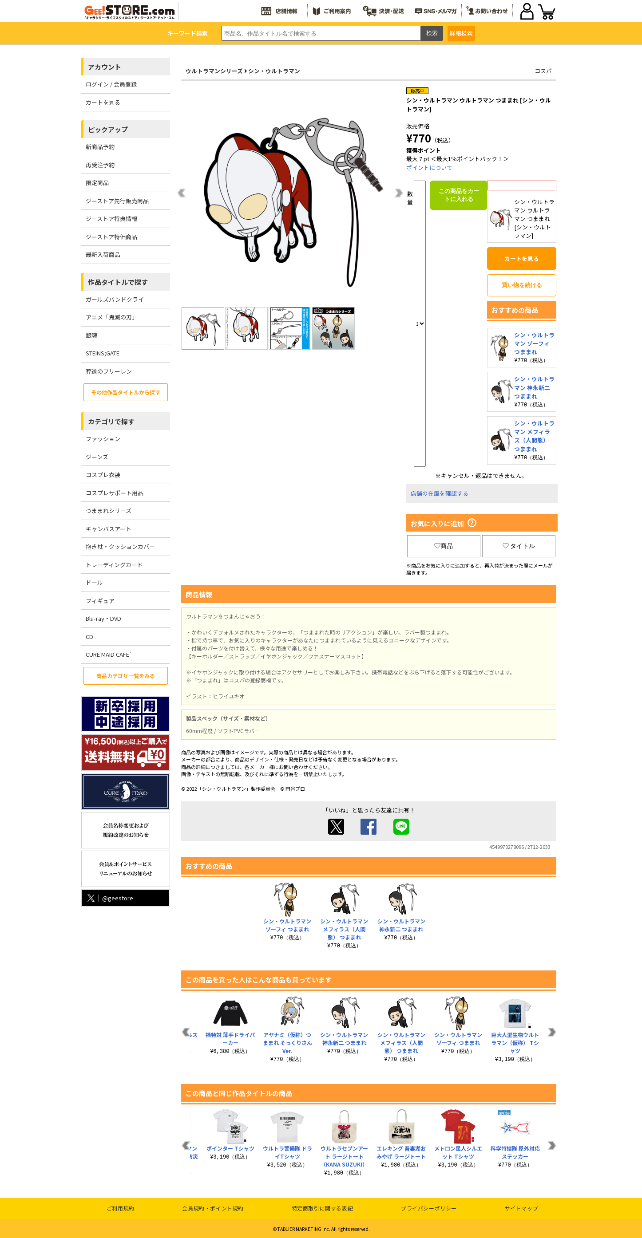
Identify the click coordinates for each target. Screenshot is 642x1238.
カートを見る (103, 102)
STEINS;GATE (102, 353)
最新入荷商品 (103, 254)
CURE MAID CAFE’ (108, 654)
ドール (94, 582)
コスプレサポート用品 (114, 493)
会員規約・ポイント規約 (213, 1206)
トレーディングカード (114, 564)
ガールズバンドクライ (115, 299)
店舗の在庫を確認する (439, 492)
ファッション (103, 438)
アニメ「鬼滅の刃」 (112, 317)
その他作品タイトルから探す (125, 392)
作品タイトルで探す (118, 282)
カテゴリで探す (111, 421)
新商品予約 (100, 146)
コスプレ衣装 (103, 474)
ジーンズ (97, 457)
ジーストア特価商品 (111, 237)
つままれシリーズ (108, 510)
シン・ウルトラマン (274, 71)
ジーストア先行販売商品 (117, 201)
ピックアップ (108, 129)
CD (89, 636)
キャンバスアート (108, 528)
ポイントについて (429, 167)
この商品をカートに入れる (459, 195)
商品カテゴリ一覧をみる (125, 675)
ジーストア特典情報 (111, 218)
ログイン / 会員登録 (111, 84)
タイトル (519, 544)
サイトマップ (522, 1206)
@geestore (109, 898)
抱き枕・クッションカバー (120, 546)
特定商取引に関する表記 (322, 1206)
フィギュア (100, 600)
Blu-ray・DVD (103, 618)
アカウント (104, 66)
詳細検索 (461, 33)
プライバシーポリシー (429, 1206)
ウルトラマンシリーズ (214, 71)
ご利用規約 (121, 1206)
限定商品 (97, 182)
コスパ (543, 71)
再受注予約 (100, 165)
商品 (443, 544)
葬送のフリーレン (109, 371)
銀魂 (91, 335)
